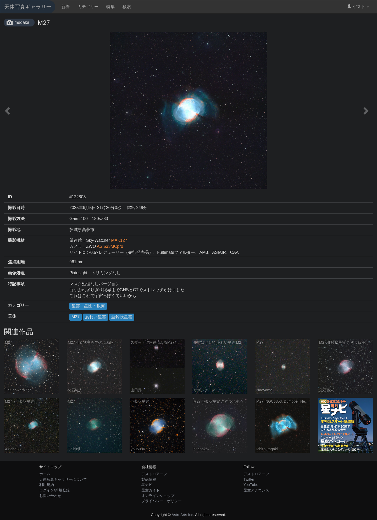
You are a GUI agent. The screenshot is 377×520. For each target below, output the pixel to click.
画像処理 (16, 273)
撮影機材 (16, 240)
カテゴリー (87, 6)
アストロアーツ (154, 474)
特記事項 (16, 284)
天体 (12, 316)
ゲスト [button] (358, 6)
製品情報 (148, 479)
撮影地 (14, 229)
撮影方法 (16, 218)
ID (10, 197)
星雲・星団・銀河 (88, 306)
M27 (75, 317)
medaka (21, 22)
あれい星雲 (95, 317)
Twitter (248, 479)
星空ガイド (150, 490)
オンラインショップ (157, 496)
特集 (110, 6)
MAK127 (119, 240)
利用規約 (46, 485)
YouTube (250, 485)
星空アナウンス (256, 490)
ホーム (44, 474)
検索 (127, 6)
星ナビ (146, 485)
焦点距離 (16, 262)
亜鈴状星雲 (121, 317)
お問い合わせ (50, 496)
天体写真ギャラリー (27, 7)
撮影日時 (16, 207)
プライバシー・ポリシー (161, 501)
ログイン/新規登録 (54, 490)
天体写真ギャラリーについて (63, 479)
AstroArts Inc (182, 515)
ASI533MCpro (110, 246)
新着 (65, 6)
